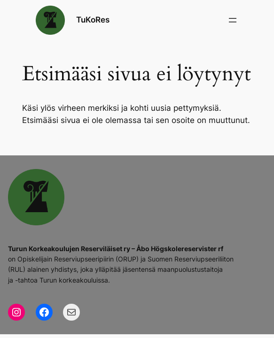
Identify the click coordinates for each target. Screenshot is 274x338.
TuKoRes (93, 19)
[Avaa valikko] (232, 20)
